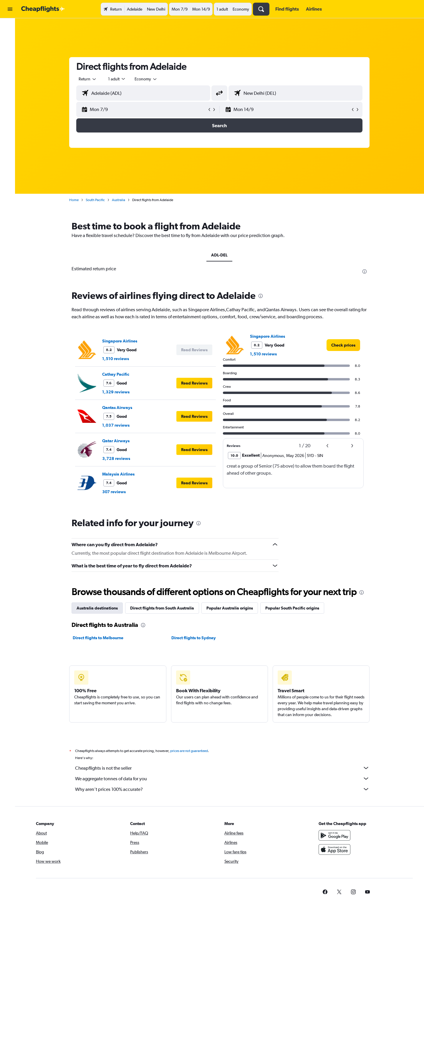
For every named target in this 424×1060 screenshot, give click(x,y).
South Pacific (98, 200)
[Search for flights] (10, 27)
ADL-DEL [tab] (222, 255)
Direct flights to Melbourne (101, 637)
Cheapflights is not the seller (225, 767)
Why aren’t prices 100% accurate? (225, 789)
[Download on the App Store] (340, 849)
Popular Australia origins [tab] (232, 608)
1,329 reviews (118, 392)
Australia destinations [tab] (100, 608)
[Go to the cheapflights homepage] (43, 9)
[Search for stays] (10, 39)
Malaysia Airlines (121, 474)
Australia (121, 200)
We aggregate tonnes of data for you (225, 778)
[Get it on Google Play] (340, 835)
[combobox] (90, 79)
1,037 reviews (118, 425)
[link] (346, 345)
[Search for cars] (10, 52)
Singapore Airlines (122, 341)
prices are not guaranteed (192, 751)
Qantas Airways (120, 407)
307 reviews (117, 491)
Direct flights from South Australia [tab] (165, 608)
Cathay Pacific (118, 374)
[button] (10, 9)
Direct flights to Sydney (196, 637)
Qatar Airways (118, 440)
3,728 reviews (119, 458)
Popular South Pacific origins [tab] (295, 608)
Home (77, 200)
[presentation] (367, 271)
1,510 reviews (118, 358)
